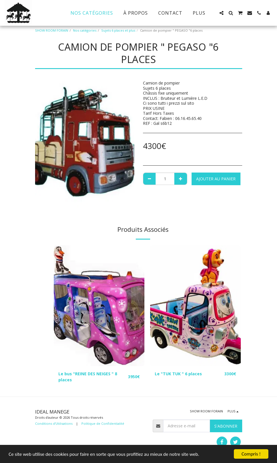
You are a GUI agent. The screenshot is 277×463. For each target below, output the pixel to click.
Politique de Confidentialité (102, 423)
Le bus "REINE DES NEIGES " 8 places (87, 376)
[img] (99, 305)
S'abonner (225, 426)
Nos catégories (84, 30)
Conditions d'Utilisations (53, 423)
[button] (221, 13)
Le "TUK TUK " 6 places (178, 373)
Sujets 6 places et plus (118, 30)
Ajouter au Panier (216, 178)
